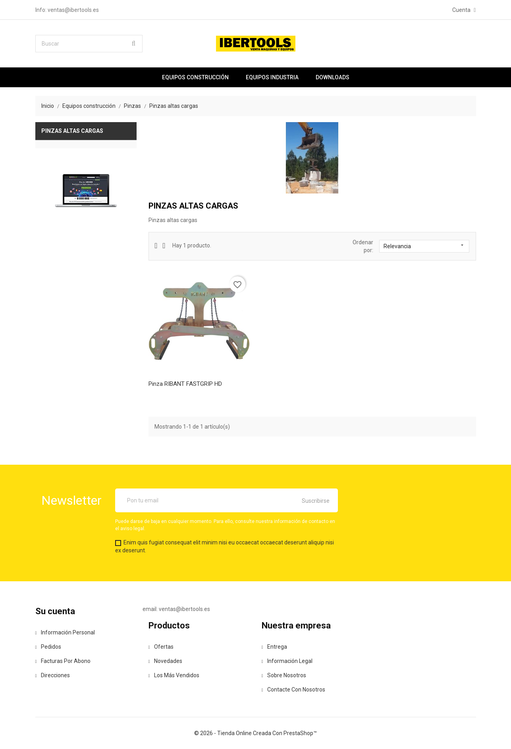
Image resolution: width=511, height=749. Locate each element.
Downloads (332, 77)
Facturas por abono (63, 661)
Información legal (287, 661)
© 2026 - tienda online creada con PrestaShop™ (255, 733)
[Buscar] (89, 43)
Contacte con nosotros (293, 689)
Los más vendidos (173, 675)
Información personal (65, 632)
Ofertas (161, 647)
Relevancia (424, 245)
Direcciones (52, 675)
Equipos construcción (195, 77)
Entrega (274, 647)
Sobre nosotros (284, 675)
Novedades (165, 661)
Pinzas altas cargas (72, 131)
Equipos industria (272, 77)
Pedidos (48, 647)
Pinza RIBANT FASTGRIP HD (185, 383)
